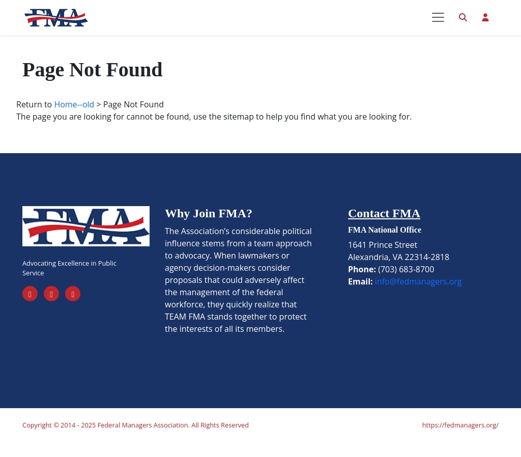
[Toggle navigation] (438, 25)
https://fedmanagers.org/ (460, 439)
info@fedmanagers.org (418, 296)
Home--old (74, 119)
